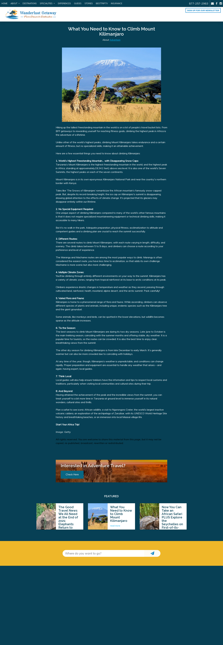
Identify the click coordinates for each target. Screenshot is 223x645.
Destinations (30, 3)
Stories (89, 3)
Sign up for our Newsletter (203, 10)
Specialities (46, 3)
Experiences (64, 3)
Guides (77, 3)
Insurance (116, 3)
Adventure (115, 40)
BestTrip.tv (102, 3)
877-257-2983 (198, 3)
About (14, 3)
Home (4, 3)
